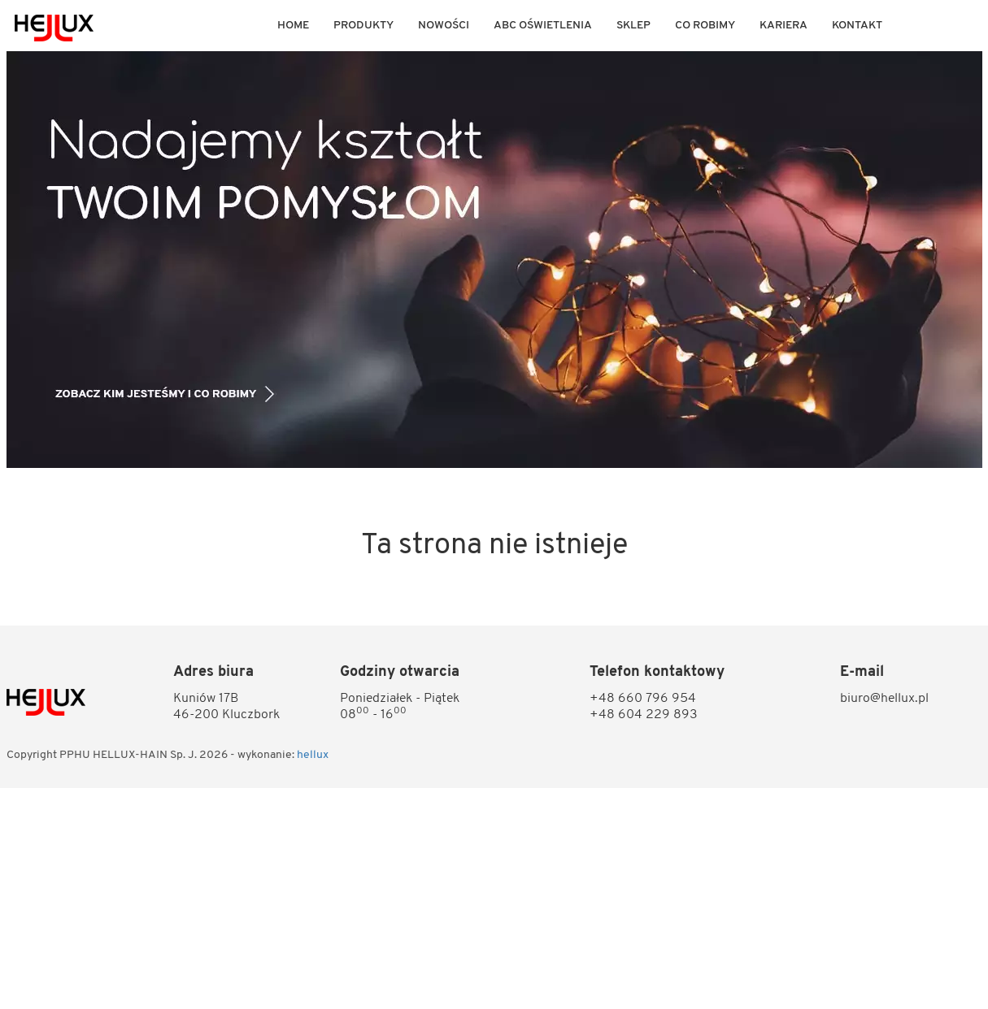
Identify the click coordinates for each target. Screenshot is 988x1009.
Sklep (633, 25)
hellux (313, 755)
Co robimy (705, 25)
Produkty (363, 25)
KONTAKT (857, 25)
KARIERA (783, 25)
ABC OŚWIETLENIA (543, 25)
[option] (494, 259)
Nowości (443, 25)
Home (293, 25)
